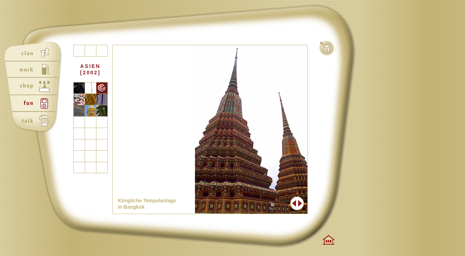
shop (34, 87)
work (34, 70)
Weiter (300, 203)
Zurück (293, 203)
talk (34, 121)
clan (34, 53)
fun (34, 104)
